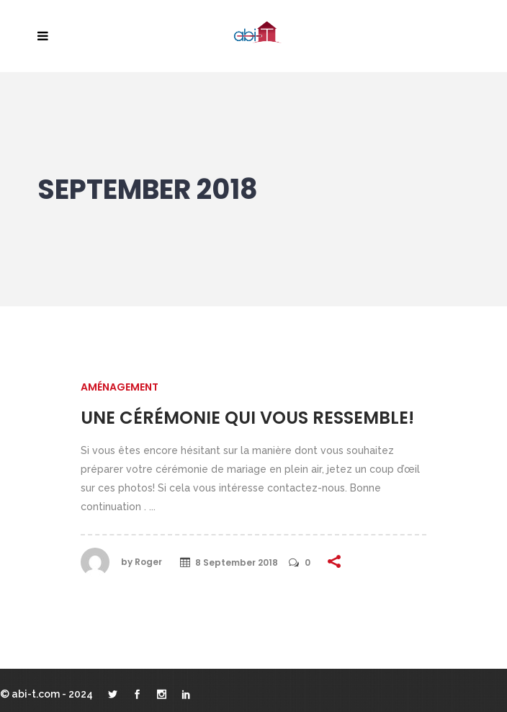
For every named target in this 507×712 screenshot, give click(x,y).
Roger (148, 562)
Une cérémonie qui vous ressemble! (247, 418)
